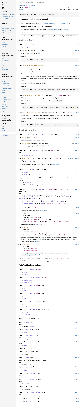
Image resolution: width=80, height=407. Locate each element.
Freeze (31, 269)
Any (27, 323)
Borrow (28, 329)
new (26, 50)
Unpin (31, 301)
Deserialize (37, 150)
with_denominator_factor (34, 65)
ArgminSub (31, 196)
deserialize (26, 158)
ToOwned (29, 367)
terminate (25, 244)
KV (60, 221)
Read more (43, 140)
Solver (41, 189)
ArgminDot (42, 196)
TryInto (32, 380)
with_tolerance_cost (32, 112)
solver (25, 5)
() (62, 189)
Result (25, 71)
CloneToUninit (31, 342)
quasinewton (31, 5)
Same (27, 357)
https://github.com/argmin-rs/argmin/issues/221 (55, 23)
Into (30, 351)
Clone (28, 134)
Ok (66, 177)
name (23, 208)
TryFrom (32, 373)
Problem (36, 217)
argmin (21, 5)
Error (36, 71)
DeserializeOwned (33, 392)
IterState (51, 189)
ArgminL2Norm (23, 198)
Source (21, 9)
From (27, 348)
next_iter (25, 227)
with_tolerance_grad (32, 95)
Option (56, 221)
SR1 (30, 44)
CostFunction (27, 195)
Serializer (28, 182)
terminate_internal (29, 258)
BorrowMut (30, 335)
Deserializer (29, 161)
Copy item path (30, 7)
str (35, 208)
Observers (44, 210)
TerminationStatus (30, 250)
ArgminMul (33, 198)
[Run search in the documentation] (49, 2)
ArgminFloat (27, 47)
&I (51, 258)
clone (24, 137)
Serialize (32, 169)
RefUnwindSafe (34, 277)
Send (30, 285)
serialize (25, 177)
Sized (32, 326)
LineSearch (32, 203)
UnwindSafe (33, 309)
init (23, 213)
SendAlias (30, 399)
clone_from (26, 143)
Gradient (49, 195)
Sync (30, 293)
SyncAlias (30, 402)
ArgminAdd (49, 201)
